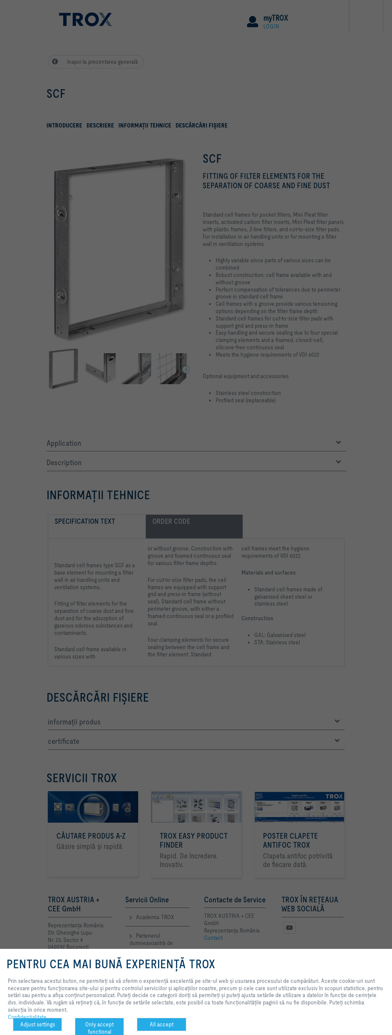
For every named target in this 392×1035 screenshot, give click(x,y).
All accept (161, 1024)
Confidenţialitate (27, 1016)
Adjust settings (37, 1024)
